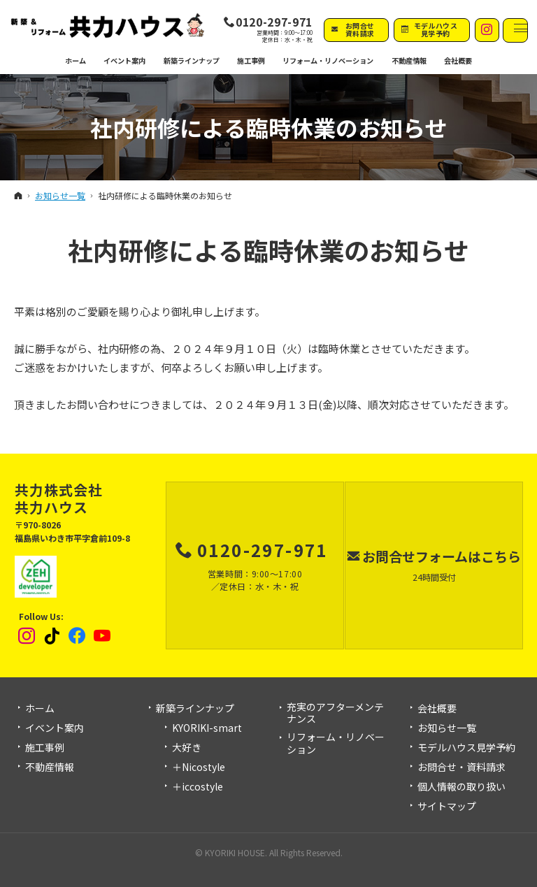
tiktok (52, 636)
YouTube (103, 636)
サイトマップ (446, 806)
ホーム (40, 708)
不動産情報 (408, 60)
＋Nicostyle (198, 767)
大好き (186, 748)
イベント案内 (54, 728)
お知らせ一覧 (446, 728)
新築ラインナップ (195, 708)
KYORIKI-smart (207, 728)
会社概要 (437, 708)
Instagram (27, 636)
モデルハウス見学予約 (466, 748)
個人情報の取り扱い (461, 787)
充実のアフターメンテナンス (335, 713)
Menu (515, 30)
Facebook (78, 636)
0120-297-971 (274, 22)
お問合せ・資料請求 (461, 767)
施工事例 (44, 748)
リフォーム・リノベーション (336, 743)
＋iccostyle (197, 787)
